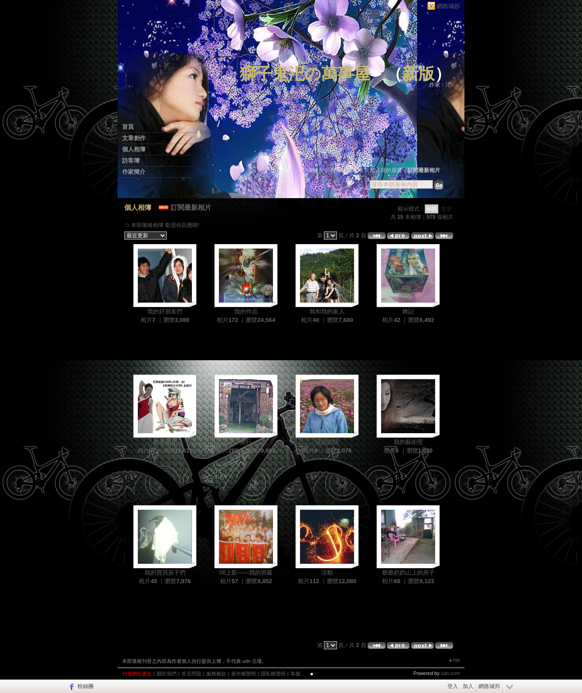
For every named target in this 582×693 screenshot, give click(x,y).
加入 (468, 686)
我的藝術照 (408, 442)
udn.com (450, 673)
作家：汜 (440, 85)
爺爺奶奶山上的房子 (408, 572)
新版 (418, 74)
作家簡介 (134, 171)
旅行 (246, 442)
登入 (452, 686)
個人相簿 (134, 149)
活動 (327, 572)
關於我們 (167, 673)
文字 (446, 209)
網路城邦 (448, 6)
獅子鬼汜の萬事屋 (305, 74)
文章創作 (134, 138)
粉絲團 (85, 686)
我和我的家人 (327, 311)
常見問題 (191, 673)
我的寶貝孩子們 (165, 572)
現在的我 (327, 442)
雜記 (408, 311)
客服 (295, 673)
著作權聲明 (243, 673)
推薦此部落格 (347, 170)
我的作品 (246, 311)
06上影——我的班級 (246, 572)
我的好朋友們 (164, 311)
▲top (454, 659)
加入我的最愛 (386, 170)
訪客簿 (131, 160)
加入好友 (313, 170)
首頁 (128, 126)
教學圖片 (165, 442)
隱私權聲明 (273, 673)
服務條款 (216, 673)
